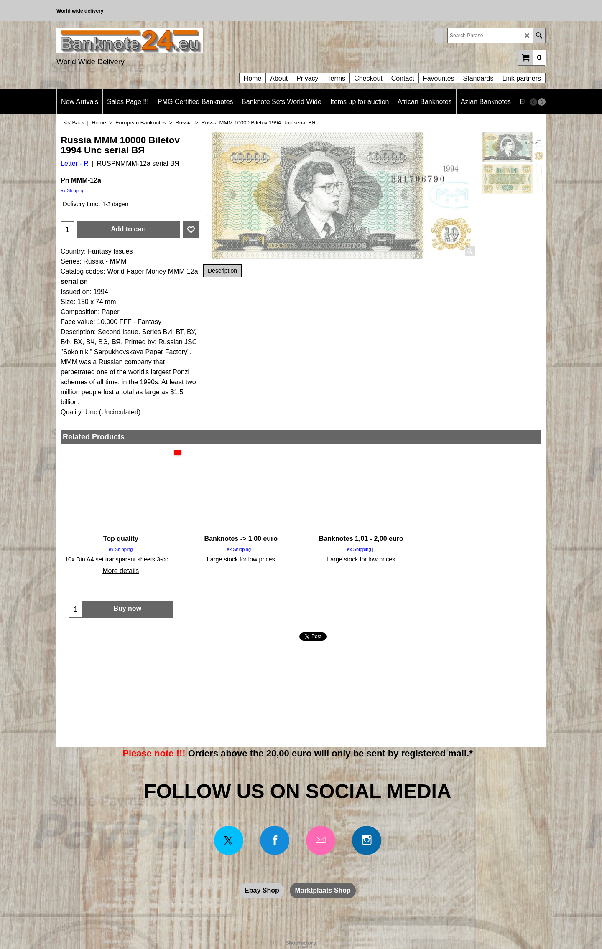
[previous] (533, 102)
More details (120, 570)
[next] (542, 102)
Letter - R (75, 163)
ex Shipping (73, 190)
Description (222, 270)
